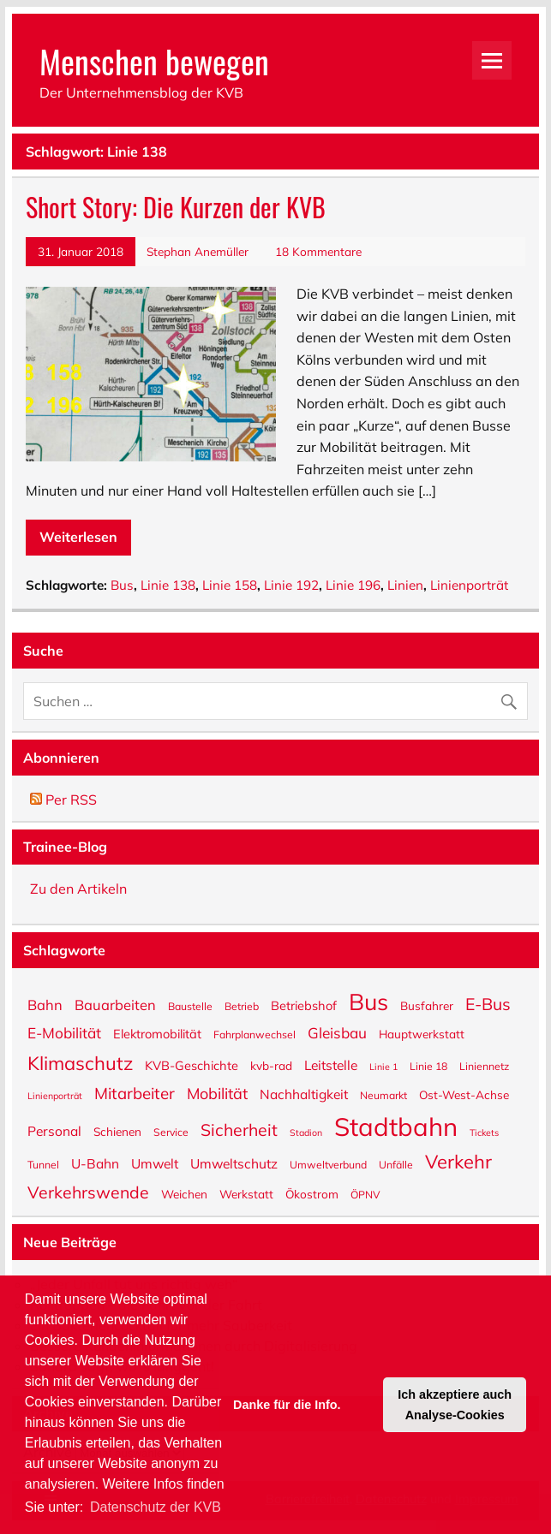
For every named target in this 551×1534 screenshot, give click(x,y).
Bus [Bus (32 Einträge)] (368, 1000)
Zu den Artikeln (78, 888)
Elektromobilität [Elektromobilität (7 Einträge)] (157, 1033)
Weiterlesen (78, 536)
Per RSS (63, 799)
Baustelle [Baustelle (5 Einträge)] (190, 1006)
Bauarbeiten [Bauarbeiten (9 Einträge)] (115, 1004)
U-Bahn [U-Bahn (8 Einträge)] (95, 1163)
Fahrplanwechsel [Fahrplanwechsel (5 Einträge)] (254, 1034)
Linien (405, 585)
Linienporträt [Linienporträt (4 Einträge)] (54, 1095)
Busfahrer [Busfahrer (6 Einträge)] (426, 1005)
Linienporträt (469, 585)
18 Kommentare (318, 251)
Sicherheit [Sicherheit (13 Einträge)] (239, 1128)
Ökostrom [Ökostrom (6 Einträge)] (311, 1193)
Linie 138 (168, 585)
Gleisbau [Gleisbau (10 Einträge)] (337, 1032)
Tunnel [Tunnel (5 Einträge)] (43, 1164)
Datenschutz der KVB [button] (155, 1507)
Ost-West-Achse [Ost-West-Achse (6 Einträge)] (464, 1094)
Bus (122, 585)
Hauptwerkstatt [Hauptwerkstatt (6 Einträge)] (421, 1033)
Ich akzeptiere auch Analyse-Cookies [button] (455, 1405)
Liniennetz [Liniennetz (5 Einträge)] (484, 1066)
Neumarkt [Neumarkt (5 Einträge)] (383, 1095)
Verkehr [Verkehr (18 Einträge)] (458, 1160)
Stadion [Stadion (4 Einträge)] (306, 1132)
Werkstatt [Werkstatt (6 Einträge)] (246, 1193)
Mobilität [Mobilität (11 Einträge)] (217, 1093)
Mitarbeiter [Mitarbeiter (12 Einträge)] (134, 1092)
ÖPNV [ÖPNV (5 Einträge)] (365, 1194)
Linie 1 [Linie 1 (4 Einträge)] (383, 1066)
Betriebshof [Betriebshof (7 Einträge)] (304, 1005)
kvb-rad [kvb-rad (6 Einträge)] (271, 1065)
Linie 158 (229, 585)
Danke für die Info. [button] (287, 1405)
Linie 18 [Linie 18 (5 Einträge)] (428, 1066)
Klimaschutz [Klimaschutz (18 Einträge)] (80, 1062)
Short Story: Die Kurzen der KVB (176, 206)
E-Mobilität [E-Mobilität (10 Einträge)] (64, 1032)
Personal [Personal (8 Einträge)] (54, 1130)
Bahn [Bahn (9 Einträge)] (45, 1004)
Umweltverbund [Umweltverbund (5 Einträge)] (328, 1164)
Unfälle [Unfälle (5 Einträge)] (396, 1164)
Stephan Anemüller (198, 251)
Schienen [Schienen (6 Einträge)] (117, 1131)
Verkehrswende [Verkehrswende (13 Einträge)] (88, 1190)
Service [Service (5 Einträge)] (171, 1132)
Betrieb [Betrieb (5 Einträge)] (242, 1006)
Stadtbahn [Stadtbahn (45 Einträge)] (396, 1125)
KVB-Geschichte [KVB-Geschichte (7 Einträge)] (191, 1065)
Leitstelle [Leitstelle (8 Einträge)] (330, 1064)
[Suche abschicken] (513, 697)
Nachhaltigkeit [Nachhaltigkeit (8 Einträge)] (304, 1093)
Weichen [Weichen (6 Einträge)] (184, 1193)
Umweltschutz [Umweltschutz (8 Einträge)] (234, 1163)
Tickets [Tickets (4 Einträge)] (484, 1132)
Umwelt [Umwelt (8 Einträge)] (154, 1163)
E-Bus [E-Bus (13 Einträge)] (488, 1002)
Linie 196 (353, 585)
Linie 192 (291, 585)
